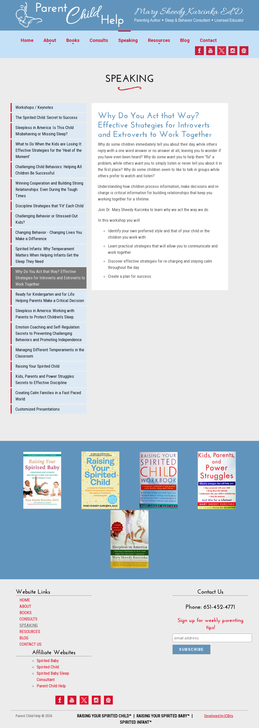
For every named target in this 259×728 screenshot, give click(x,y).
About (50, 40)
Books (72, 40)
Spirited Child (48, 666)
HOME (24, 600)
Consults (99, 40)
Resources (159, 40)
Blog (185, 40)
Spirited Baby (48, 660)
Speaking (128, 40)
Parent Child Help (51, 685)
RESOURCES (29, 631)
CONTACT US (30, 644)
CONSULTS (28, 618)
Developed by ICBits (218, 716)
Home (27, 40)
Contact (208, 40)
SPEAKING (28, 625)
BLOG (23, 637)
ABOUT (25, 606)
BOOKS (25, 612)
